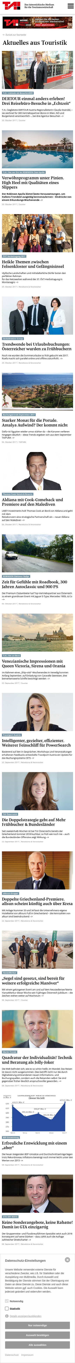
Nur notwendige (37, 1325)
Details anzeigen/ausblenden (25, 1316)
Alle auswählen (37, 1345)
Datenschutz (12, 1355)
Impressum (27, 1355)
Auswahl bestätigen (37, 1335)
